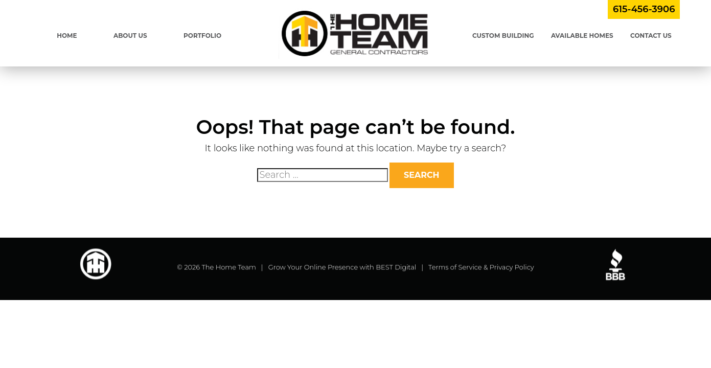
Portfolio (202, 35)
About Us (130, 35)
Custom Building (503, 35)
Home (67, 35)
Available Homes (582, 35)
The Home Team (229, 268)
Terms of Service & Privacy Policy (481, 268)
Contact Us (651, 35)
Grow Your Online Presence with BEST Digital (342, 268)
